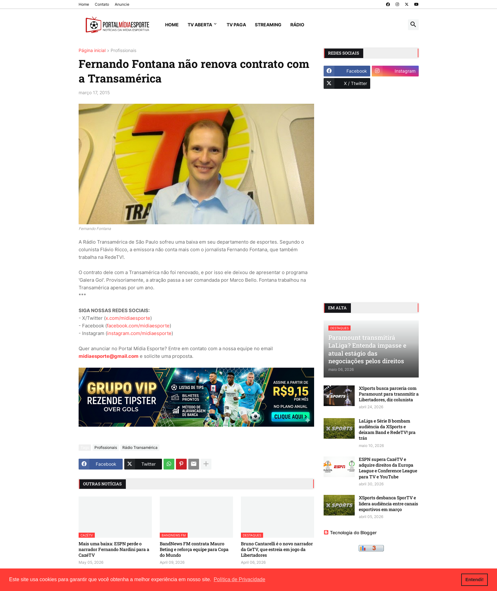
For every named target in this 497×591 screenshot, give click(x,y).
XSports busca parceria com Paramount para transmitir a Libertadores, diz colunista (389, 394)
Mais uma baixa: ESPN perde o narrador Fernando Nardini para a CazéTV (114, 549)
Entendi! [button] (474, 579)
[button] (413, 24)
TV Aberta (200, 24)
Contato (102, 4)
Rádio (297, 24)
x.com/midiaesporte (128, 318)
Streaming (268, 24)
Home (84, 4)
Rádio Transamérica (140, 447)
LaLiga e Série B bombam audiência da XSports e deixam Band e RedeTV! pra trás (387, 429)
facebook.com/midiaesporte (138, 326)
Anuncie (122, 4)
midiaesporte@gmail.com (109, 356)
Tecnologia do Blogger (350, 532)
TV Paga (236, 24)
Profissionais (123, 50)
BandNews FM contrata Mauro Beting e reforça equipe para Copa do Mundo (194, 549)
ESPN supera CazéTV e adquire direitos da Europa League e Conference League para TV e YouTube (388, 468)
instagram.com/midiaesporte (139, 333)
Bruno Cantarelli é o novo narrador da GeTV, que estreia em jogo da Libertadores (277, 549)
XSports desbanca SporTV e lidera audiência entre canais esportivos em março (388, 503)
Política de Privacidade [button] (239, 579)
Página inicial (92, 50)
